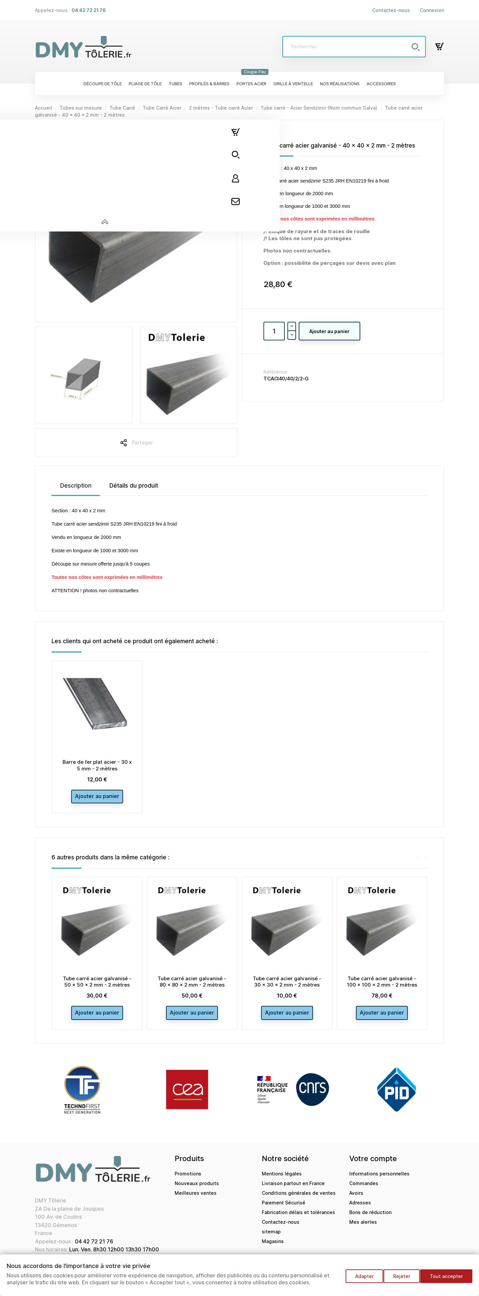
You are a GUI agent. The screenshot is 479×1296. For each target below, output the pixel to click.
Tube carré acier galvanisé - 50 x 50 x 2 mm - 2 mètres (97, 985)
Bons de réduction (370, 1219)
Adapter (358, 1279)
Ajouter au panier (329, 331)
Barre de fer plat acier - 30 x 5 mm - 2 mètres (97, 765)
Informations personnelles (379, 1180)
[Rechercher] (354, 46)
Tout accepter (446, 1279)
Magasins (273, 1248)
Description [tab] (75, 485)
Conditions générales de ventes (299, 1200)
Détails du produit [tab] (133, 485)
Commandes (363, 1190)
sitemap (271, 1238)
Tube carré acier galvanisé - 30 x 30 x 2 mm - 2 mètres (287, 985)
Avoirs (356, 1200)
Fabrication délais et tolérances (298, 1219)
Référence (275, 372)
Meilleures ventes (196, 1200)
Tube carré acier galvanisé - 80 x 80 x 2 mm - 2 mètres (192, 985)
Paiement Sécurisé (283, 1209)
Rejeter (398, 1279)
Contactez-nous (391, 10)
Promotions (188, 1180)
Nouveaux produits (197, 1190)
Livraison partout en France (293, 1190)
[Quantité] (274, 331)
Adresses (360, 1209)
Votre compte (373, 1165)
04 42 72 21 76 (94, 1248)
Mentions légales (282, 1180)
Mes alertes (363, 1229)
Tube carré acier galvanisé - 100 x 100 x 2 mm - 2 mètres (382, 985)
